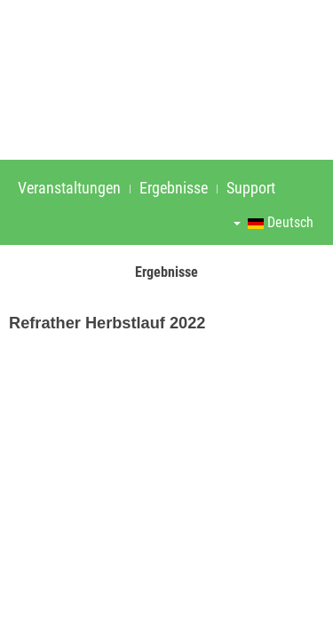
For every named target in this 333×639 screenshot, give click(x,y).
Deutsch (273, 222)
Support (250, 187)
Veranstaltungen (69, 187)
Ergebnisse (173, 187)
